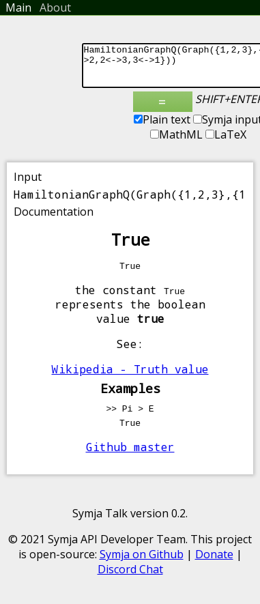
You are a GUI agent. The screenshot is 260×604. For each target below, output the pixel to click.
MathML (176, 142)
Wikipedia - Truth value (130, 377)
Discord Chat (130, 577)
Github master (130, 455)
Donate (214, 562)
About (55, 7)
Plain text (162, 127)
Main (18, 7)
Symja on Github (142, 562)
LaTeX (225, 142)
